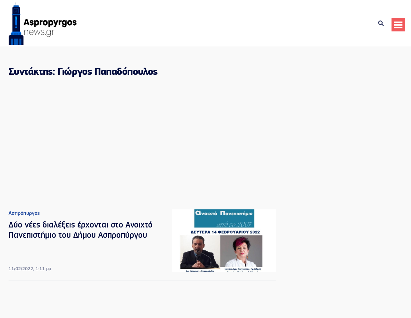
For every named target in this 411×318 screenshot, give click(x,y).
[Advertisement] (142, 141)
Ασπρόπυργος (24, 213)
